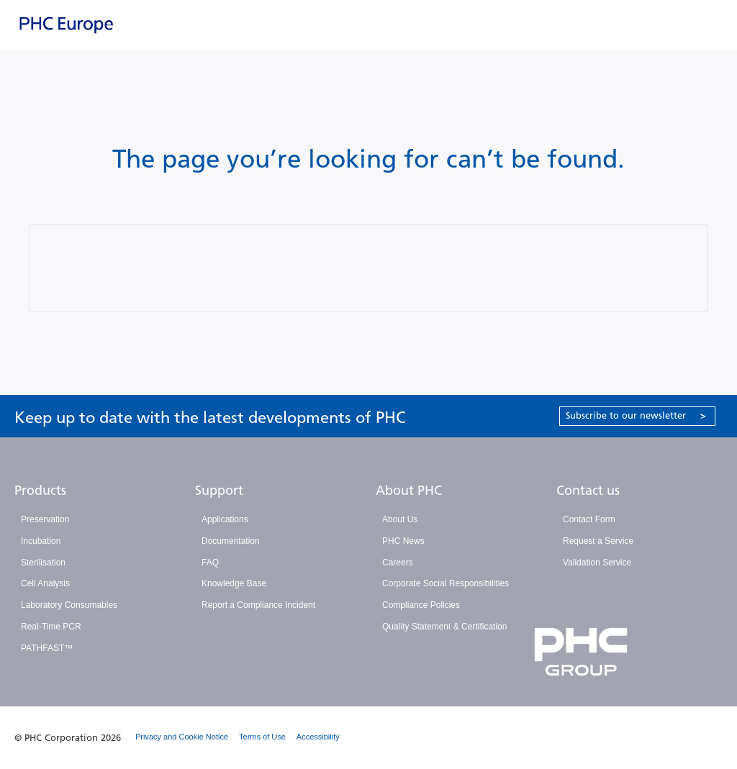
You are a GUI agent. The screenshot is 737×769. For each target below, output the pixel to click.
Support (219, 491)
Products (40, 491)
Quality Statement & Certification (444, 627)
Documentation (231, 541)
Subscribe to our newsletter (636, 415)
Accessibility (318, 736)
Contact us (588, 491)
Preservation (45, 519)
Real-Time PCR (51, 627)
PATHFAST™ (47, 648)
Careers (397, 563)
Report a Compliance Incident (258, 605)
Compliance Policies (421, 605)
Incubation (40, 541)
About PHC (409, 491)
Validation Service (597, 563)
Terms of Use (262, 736)
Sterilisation (43, 563)
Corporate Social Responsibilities (445, 583)
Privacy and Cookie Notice (181, 736)
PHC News (403, 541)
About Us (399, 519)
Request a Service (598, 541)
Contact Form (589, 519)
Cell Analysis (45, 583)
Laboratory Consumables (69, 605)
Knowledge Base (234, 583)
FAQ (210, 563)
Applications (225, 519)
